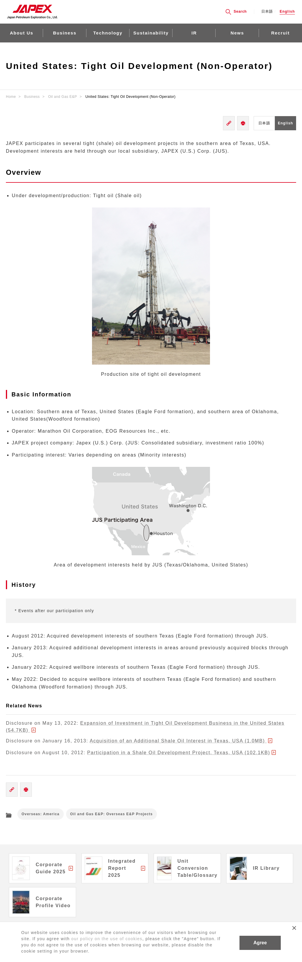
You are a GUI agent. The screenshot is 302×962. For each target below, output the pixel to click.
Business (65, 32)
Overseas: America (41, 814)
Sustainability (151, 32)
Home (11, 97)
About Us (21, 32)
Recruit (280, 32)
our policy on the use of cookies (106, 938)
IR (194, 32)
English (287, 12)
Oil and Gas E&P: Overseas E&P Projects (111, 814)
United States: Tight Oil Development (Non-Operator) (130, 97)
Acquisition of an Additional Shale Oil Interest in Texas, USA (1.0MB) (178, 740)
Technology (107, 32)
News (237, 32)
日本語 (267, 12)
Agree (260, 942)
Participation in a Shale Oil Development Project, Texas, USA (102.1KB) (178, 752)
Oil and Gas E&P (62, 97)
